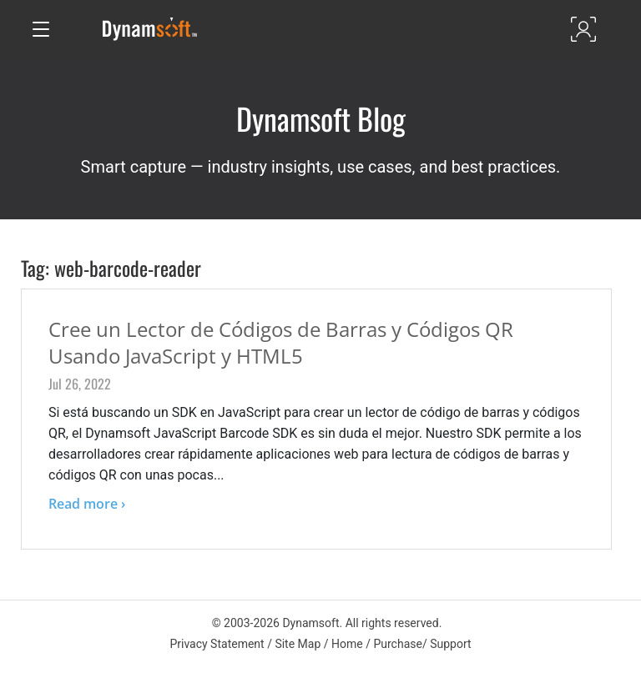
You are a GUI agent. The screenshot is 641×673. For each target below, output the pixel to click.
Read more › (86, 504)
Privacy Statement (216, 643)
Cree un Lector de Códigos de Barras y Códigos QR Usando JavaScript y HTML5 (280, 342)
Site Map (297, 643)
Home (347, 643)
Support (450, 643)
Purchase (397, 643)
